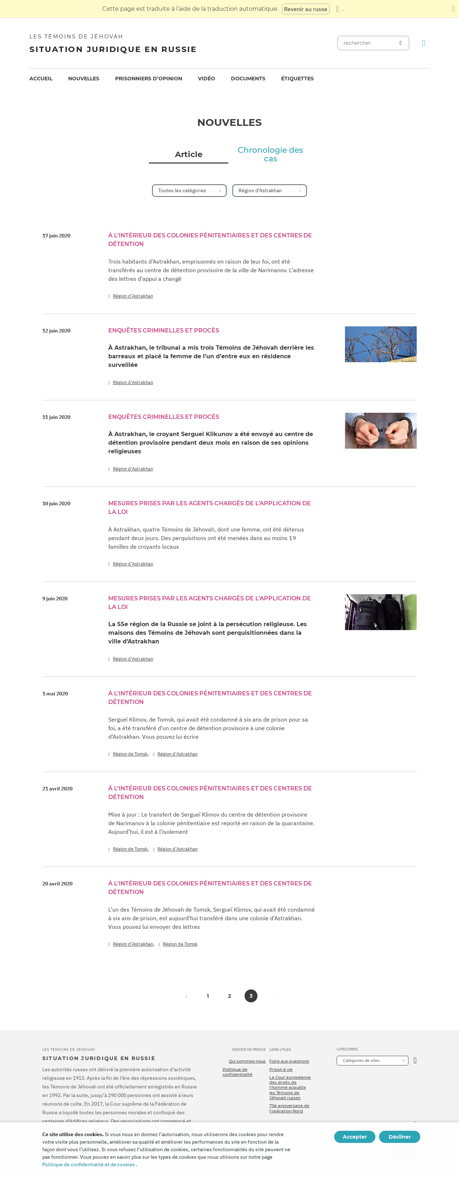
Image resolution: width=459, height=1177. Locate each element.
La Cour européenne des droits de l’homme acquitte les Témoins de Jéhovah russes (290, 1087)
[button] (186, 995)
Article (189, 154)
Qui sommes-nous (247, 1061)
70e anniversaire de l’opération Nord (289, 1108)
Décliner (400, 1137)
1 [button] (208, 996)
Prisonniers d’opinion (148, 78)
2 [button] (229, 996)
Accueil (40, 78)
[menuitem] (41, 78)
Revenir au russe (305, 9)
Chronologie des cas (270, 154)
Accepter (355, 1137)
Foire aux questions (289, 1061)
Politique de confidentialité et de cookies (88, 1164)
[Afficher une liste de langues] (339, 9)
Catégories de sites (361, 1060)
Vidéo (206, 78)
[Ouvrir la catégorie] (415, 1060)
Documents (248, 78)
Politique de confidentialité (237, 1072)
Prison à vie (281, 1069)
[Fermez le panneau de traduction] (453, 9)
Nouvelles (83, 78)
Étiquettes (297, 78)
